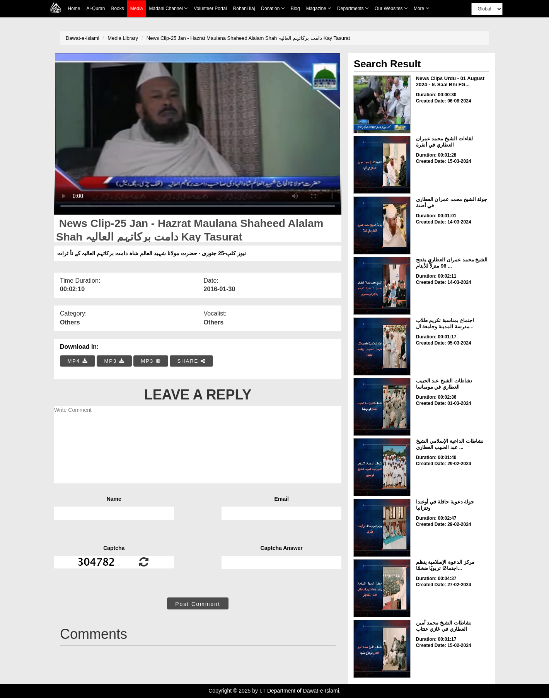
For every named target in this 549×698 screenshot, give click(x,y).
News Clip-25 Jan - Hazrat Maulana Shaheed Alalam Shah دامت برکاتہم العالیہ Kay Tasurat (248, 38)
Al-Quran (95, 8)
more (421, 8)
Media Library (122, 38)
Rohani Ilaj (244, 8)
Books (117, 8)
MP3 (114, 361)
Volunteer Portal (210, 8)
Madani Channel (168, 8)
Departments (352, 8)
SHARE (191, 361)
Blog (295, 8)
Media (136, 8)
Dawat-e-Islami (82, 38)
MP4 (78, 361)
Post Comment (197, 604)
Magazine (318, 8)
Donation (272, 8)
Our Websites (391, 8)
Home (74, 8)
